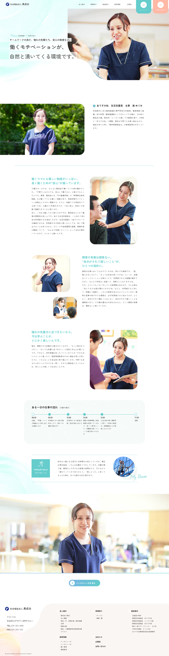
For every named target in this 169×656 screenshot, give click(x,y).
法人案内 (82, 4)
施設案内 (105, 4)
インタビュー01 (66, 641)
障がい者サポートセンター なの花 (144, 626)
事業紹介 (94, 4)
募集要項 (64, 649)
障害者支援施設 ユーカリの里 (142, 621)
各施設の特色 (136, 615)
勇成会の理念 (65, 615)
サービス (99, 615)
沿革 (62, 623)
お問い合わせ (160, 6)
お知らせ (98, 637)
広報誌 (129, 4)
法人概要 (64, 618)
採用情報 (117, 4)
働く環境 (64, 647)
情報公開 (64, 626)
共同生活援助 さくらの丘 (141, 629)
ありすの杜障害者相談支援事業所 (143, 632)
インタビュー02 (66, 644)
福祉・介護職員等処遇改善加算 (71, 629)
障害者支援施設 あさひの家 (142, 623)
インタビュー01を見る (85, 583)
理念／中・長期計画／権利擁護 (71, 621)
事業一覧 (99, 618)
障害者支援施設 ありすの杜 (142, 618)
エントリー (143, 6)
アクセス (64, 632)
